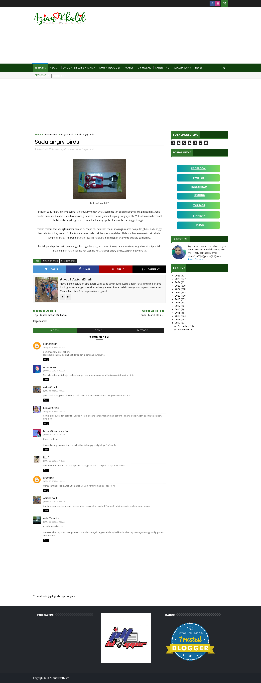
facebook (142, 330)
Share (85, 269)
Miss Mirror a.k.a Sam (56, 431)
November (184, 329)
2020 (178, 295)
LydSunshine (51, 408)
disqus (98, 330)
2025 (178, 278)
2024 (178, 282)
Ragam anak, (88, 149)
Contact (59, 76)
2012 (178, 322)
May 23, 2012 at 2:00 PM (55, 391)
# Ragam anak (68, 260)
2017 (178, 305)
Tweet (51, 269)
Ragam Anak (182, 67)
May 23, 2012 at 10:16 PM (55, 481)
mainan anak (50, 134)
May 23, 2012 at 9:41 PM (55, 461)
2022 (178, 289)
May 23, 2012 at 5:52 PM (55, 434)
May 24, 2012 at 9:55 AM (55, 501)
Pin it (118, 269)
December (184, 326)
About (54, 67)
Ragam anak (67, 134)
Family (129, 67)
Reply (46, 359)
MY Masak (144, 67)
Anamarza (49, 367)
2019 (178, 299)
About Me (181, 239)
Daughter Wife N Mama (79, 67)
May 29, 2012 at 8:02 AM (55, 522)
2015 (178, 312)
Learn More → (196, 259)
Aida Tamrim (51, 518)
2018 (178, 302)
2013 (178, 319)
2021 (178, 292)
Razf (46, 457)
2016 (178, 309)
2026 (178, 275)
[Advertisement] (167, 35)
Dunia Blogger (110, 67)
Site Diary (42, 76)
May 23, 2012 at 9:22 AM (55, 370)
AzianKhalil (50, 387)
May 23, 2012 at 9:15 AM (55, 347)
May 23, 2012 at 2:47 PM (55, 411)
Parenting (162, 67)
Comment (151, 269)
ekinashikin (50, 344)
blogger (55, 330)
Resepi (199, 67)
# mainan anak (50, 260)
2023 (178, 285)
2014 (178, 316)
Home (42, 67)
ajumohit (48, 478)
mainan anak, (75, 149)
